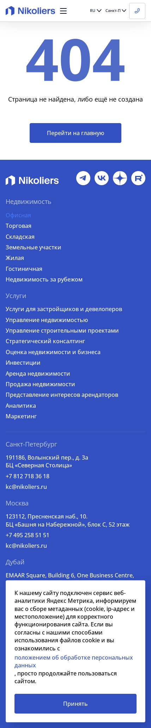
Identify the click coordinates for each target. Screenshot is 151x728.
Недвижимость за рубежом (44, 279)
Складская (20, 237)
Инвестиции (23, 362)
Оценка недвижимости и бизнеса (53, 352)
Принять (75, 704)
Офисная (18, 215)
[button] (96, 10)
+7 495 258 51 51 (27, 535)
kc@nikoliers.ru (26, 487)
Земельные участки (33, 247)
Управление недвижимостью (47, 320)
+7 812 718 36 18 (27, 476)
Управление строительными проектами (62, 330)
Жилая (15, 258)
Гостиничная (24, 269)
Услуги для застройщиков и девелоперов (64, 309)
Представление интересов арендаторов (62, 395)
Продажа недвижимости (40, 384)
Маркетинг (21, 416)
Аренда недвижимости (38, 373)
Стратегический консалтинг (45, 341)
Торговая (18, 226)
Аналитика (21, 406)
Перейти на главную (75, 133)
